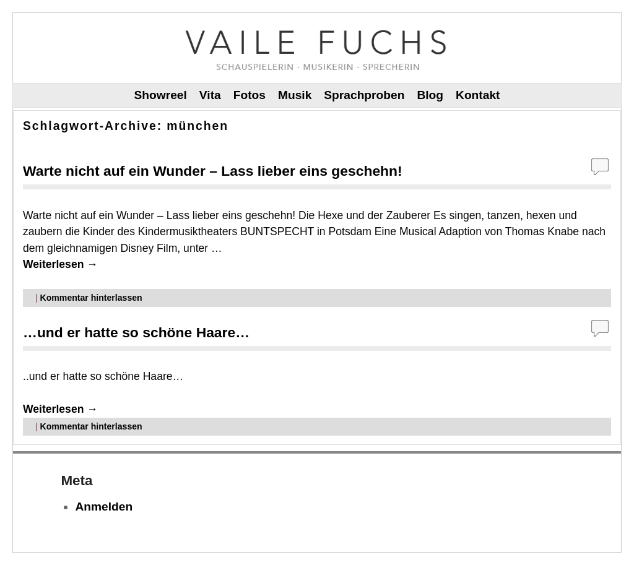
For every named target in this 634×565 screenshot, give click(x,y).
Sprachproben (364, 94)
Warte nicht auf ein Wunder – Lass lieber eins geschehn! (212, 171)
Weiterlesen (60, 264)
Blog (430, 94)
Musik (294, 94)
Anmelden (103, 506)
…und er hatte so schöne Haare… (136, 332)
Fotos (249, 94)
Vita (210, 94)
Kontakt (478, 94)
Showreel (160, 94)
